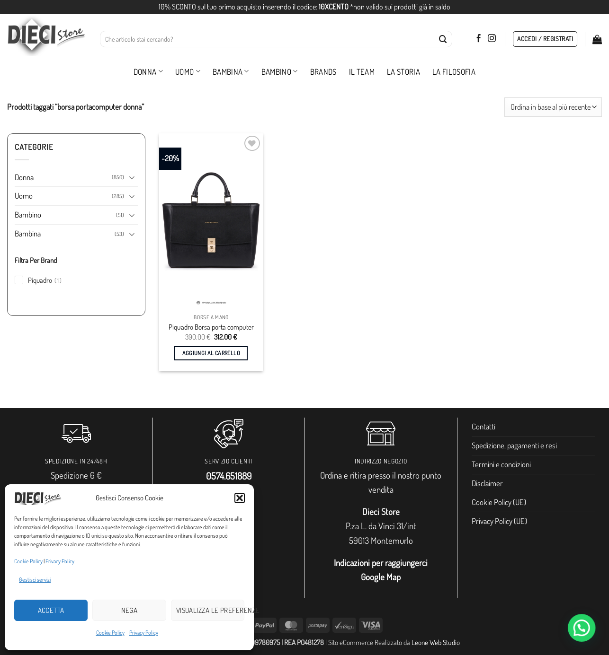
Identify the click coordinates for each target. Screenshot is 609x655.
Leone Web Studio (436, 642)
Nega (129, 610)
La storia (403, 72)
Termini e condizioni (501, 464)
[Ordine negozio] (553, 107)
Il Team (362, 72)
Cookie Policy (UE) (499, 502)
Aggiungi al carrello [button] (211, 353)
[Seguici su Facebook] (479, 39)
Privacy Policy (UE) (499, 521)
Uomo (187, 72)
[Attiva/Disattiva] (132, 177)
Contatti (483, 426)
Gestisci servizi (35, 579)
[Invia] (443, 39)
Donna (148, 72)
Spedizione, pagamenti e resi (514, 445)
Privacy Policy (59, 561)
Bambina (231, 72)
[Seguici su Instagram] (492, 39)
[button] (239, 498)
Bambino (279, 72)
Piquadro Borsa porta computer (211, 327)
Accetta (51, 610)
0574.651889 (228, 476)
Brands (323, 72)
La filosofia (453, 72)
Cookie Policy (28, 561)
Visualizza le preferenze (210, 610)
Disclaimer (487, 483)
